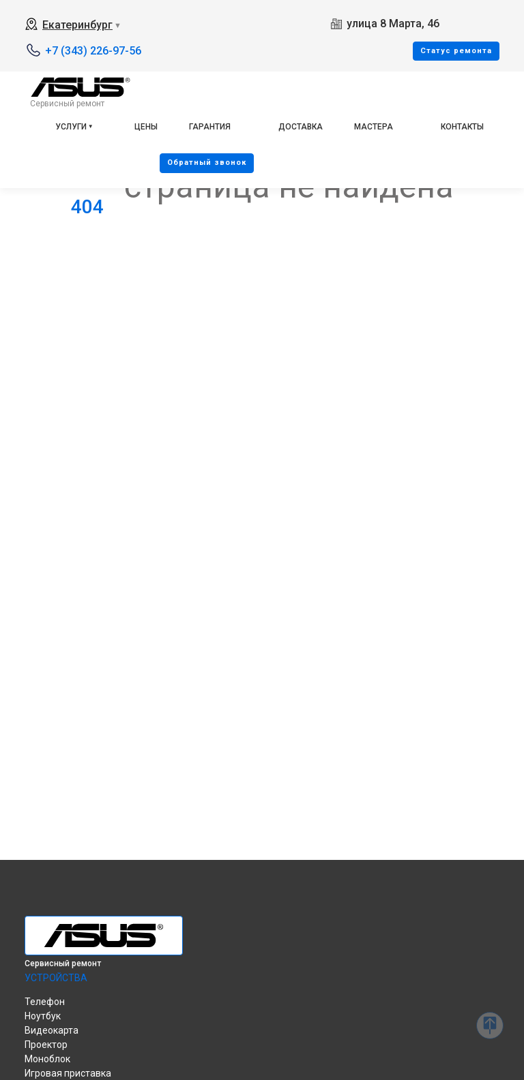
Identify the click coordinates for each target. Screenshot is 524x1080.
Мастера (373, 127)
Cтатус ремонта (456, 50)
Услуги (71, 127)
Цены (146, 127)
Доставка (300, 127)
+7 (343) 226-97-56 (93, 50)
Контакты (462, 127)
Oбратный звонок (206, 162)
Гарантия (210, 127)
